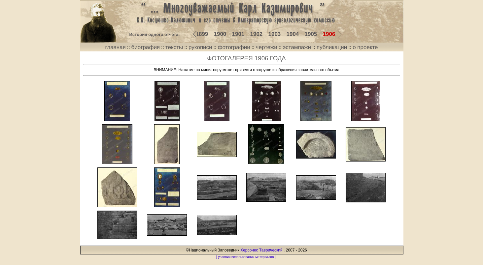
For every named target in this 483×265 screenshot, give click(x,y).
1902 (256, 34)
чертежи (266, 47)
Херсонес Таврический (261, 250)
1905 (311, 34)
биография (145, 47)
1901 (238, 34)
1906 (329, 34)
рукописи (200, 47)
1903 (274, 34)
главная (115, 47)
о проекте (365, 47)
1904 (293, 34)
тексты (174, 47)
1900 (220, 34)
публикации (332, 47)
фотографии (234, 47)
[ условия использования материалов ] (246, 257)
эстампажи (297, 47)
